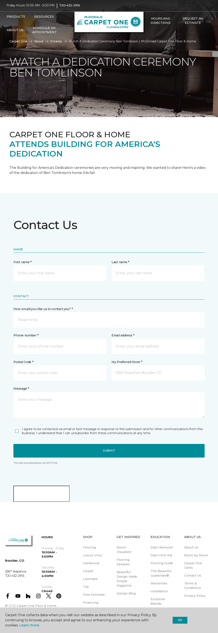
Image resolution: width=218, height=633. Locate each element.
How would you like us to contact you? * (43, 308)
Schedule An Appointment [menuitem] (44, 32)
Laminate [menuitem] (90, 579)
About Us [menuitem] (191, 547)
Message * (21, 388)
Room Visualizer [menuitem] (124, 549)
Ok (180, 620)
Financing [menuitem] (90, 602)
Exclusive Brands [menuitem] (158, 601)
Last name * (120, 262)
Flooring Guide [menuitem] (162, 563)
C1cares (56, 41)
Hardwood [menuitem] (91, 563)
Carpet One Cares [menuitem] (193, 565)
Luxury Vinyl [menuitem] (92, 555)
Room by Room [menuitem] (196, 555)
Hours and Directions (160, 23)
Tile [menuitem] (86, 587)
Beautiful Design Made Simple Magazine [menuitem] (127, 578)
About (38, 41)
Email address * (123, 335)
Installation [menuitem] (159, 591)
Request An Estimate (193, 23)
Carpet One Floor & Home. (37, 606)
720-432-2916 (69, 8)
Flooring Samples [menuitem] (123, 562)
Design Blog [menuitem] (126, 593)
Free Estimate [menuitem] (94, 595)
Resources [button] (44, 19)
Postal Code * (23, 361)
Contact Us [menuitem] (192, 575)
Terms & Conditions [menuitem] (192, 585)
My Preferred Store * (127, 361)
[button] (147, 34)
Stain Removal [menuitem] (162, 547)
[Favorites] (152, 34)
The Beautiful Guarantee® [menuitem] (161, 573)
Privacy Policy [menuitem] (195, 596)
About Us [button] (15, 32)
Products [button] (16, 19)
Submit (109, 450)
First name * (22, 262)
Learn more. (29, 625)
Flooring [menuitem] (89, 547)
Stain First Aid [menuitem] (161, 555)
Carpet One (18, 41)
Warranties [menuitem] (159, 583)
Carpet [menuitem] (88, 571)
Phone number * (25, 335)
